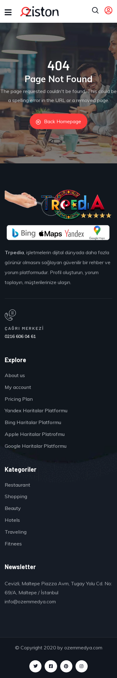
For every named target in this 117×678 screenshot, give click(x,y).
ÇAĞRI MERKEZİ (24, 328)
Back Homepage (58, 121)
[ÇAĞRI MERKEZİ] (56, 315)
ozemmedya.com (83, 647)
